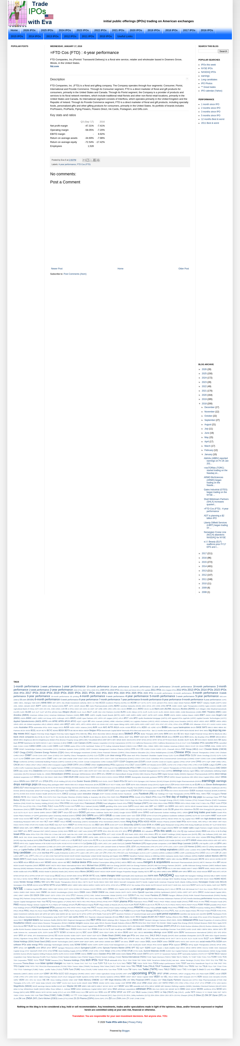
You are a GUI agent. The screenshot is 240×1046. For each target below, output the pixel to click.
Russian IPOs (47, 929)
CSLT (131, 765)
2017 (204, 553)
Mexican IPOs (210, 862)
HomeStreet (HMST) (112, 822)
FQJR (76, 803)
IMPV (31, 828)
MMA (179, 868)
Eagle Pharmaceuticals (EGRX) (189, 781)
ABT (54, 703)
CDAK (201, 746)
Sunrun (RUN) (26, 954)
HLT (46, 821)
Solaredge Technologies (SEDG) (56, 945)
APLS (121, 718)
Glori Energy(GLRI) (207, 809)
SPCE (219, 945)
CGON (152, 749)
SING (106, 938)
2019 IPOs (153, 30)
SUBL (140, 951)
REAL (186, 917)
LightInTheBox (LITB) (30, 849)
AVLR (100, 727)
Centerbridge (30, 749)
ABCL (21, 703)
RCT (157, 917)
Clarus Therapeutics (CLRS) (82, 755)
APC (95, 718)
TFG (212, 960)
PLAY (96, 905)
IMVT (64, 828)
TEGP (101, 960)
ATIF (191, 724)
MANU (126, 856)
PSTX (72, 911)
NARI (156, 876)
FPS (72, 803)
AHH (41, 709)
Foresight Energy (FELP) (169, 800)
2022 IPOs (100, 30)
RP (105, 926)
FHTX (49, 797)
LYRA (36, 856)
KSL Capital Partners (33, 843)
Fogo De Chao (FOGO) (140, 800)
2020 (204, 395)
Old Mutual (190, 889)
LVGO (202, 853)
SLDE (195, 938)
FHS (45, 797)
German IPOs (41, 809)
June (207, 433)
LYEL (26, 856)
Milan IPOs (57, 868)
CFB (133, 749)
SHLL (147, 936)
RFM (140, 923)
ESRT (106, 790)
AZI (148, 727)
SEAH (120, 932)
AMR (128, 715)
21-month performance (163, 693)
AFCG (148, 706)
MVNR (69, 876)
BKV (182, 734)
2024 (204, 377)
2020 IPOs (136, 30)
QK (66, 914)
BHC (202, 730)
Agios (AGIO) (210, 706)
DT (37, 781)
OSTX (53, 895)
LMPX (146, 849)
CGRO (158, 749)
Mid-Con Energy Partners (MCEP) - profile (171, 865)
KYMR (75, 843)
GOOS (128, 812)
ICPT (117, 825)
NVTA (198, 885)
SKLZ (143, 938)
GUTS (194, 816)
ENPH (185, 788)
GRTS (96, 816)
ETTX (145, 791)
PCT (116, 898)
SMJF (86, 942)
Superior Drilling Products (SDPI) (45, 954)
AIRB (100, 709)
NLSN (96, 882)
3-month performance (205, 692)
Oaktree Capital (32, 889)
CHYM (35, 755)
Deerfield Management (148, 771)
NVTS (203, 885)
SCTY (56, 932)
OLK (201, 889)
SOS (130, 945)
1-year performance (73, 686)
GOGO (82, 812)
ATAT (162, 724)
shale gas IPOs (128, 935)
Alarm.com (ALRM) (162, 709)
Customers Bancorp (32, 768)
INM (144, 828)
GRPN (90, 815)
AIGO (76, 709)
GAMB (102, 806)
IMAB (219, 825)
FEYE (23, 797)
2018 (204, 403)
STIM (50, 951)
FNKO (122, 800)
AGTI (37, 709)
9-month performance (192, 699)
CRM (50, 765)
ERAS (72, 790)
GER (32, 809)
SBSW (215, 929)
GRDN (185, 812)
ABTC (58, 703)
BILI (86, 734)
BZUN (43, 743)
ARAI (93, 721)
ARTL (78, 724)
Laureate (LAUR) (190, 843)
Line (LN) (49, 850)
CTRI (195, 765)
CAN (188, 743)
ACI (128, 703)
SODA (219, 941)
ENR (191, 788)
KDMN (203, 837)
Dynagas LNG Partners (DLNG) (150, 781)
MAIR (72, 856)
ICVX (121, 825)
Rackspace (217, 914)
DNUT (87, 777)
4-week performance (115, 696)
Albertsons (176, 709)
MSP (210, 871)
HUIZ (51, 825)
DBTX (81, 771)
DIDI (160, 774)
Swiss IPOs (131, 954)
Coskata (109, 762)
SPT (133, 948)
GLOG (196, 809)
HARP (16, 819)
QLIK (74, 914)
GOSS (134, 812)
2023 (204, 382)
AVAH (50, 727)
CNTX (102, 759)
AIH (80, 709)
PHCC (156, 902)
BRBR (212, 737)
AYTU (138, 727)
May (206, 437)
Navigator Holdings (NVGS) (199, 876)
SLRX (212, 938)
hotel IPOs (181, 821)
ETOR (134, 790)
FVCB (67, 806)
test (173, 960)
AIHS (85, 709)
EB (39, 784)
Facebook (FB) (146, 793)
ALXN (150, 712)
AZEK (144, 727)
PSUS (77, 911)
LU (122, 853)
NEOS (55, 879)
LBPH (218, 843)
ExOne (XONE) (111, 794)
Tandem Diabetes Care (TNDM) (75, 957)
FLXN (86, 800)
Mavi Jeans (146, 859)
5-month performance (162, 696)
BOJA (164, 737)
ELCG (203, 785)
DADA (189, 768)
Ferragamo (215, 794)
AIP (96, 709)
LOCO (181, 849)
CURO (16, 768)
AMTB (150, 715)
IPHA (105, 831)
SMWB (107, 942)
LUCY (148, 853)
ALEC (22, 712)
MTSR (37, 876)
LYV (41, 856)
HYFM (79, 825)
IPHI (109, 831)
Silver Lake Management (55, 938)
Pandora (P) (156, 895)
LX (220, 853)
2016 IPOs (207, 30)
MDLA (31, 862)
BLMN (61, 737)
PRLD (175, 908)
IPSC (175, 831)
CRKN (44, 765)
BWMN (210, 740)
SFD (219, 932)
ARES (224, 721)
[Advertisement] (34, 315)
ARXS (94, 724)
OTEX (58, 895)
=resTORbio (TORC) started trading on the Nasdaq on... (215, 470)
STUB (130, 951)
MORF (113, 872)
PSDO (45, 911)
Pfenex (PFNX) (96, 902)
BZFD (38, 743)
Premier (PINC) (103, 908)
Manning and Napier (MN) (112, 856)
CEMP (21, 749)
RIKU (215, 923)
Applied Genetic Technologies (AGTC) (211, 718)
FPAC (56, 803)
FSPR (218, 803)
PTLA (99, 911)
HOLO (62, 822)
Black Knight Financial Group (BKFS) (199, 734)
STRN (113, 951)
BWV (216, 740)
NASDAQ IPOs (208, 72)
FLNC (57, 800)
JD (123, 834)
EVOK (32, 794)
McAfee (179, 859)
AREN (218, 721)
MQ (155, 872)
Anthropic (60, 718)
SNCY (137, 942)
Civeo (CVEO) (53, 755)
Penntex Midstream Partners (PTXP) (172, 898)
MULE (58, 876)
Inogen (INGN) (167, 828)
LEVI (133, 846)
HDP (83, 819)
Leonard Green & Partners (115, 847)
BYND (21, 743)
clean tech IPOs (133, 755)
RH (158, 923)
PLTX (163, 905)
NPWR (58, 885)
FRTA (182, 803)
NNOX (116, 882)
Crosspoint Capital (59, 765)
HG (180, 819)
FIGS (118, 797)
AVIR (95, 727)
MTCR (223, 872)
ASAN (102, 724)
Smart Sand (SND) (42, 941)
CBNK (150, 746)
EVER (192, 790)
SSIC (216, 948)
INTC (30, 831)
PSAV (40, 911)
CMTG (43, 759)
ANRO (40, 718)
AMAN (172, 712)
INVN (71, 831)
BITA (171, 734)
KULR (53, 843)
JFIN (146, 834)
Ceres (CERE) (79, 749)
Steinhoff (33, 951)
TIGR (69, 963)
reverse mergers (75, 923)
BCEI (28, 730)
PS (36, 911)
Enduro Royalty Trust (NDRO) (132, 788)
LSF (100, 853)
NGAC (206, 879)
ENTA (195, 788)
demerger (75, 774)
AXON (121, 727)
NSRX (97, 885)
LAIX (109, 843)
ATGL (170, 724)
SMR (97, 942)
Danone (212, 768)
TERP (149, 960)
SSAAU (205, 948)
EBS (72, 785)
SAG (134, 929)
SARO (188, 929)
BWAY (204, 740)
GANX (125, 806)
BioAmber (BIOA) (104, 734)
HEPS (142, 819)
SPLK (43, 948)
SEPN (175, 932)
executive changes (91, 794)
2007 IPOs (86, 690)
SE (116, 932)
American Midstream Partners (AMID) (64, 715)
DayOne (75, 771)
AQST (79, 721)
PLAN (77, 905)
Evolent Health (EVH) (44, 794)
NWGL (209, 885)
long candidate (22, 852)
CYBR (138, 768)
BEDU (81, 730)
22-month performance (182, 693)
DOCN (98, 777)
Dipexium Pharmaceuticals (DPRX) (200, 774)
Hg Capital (186, 819)
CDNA (207, 746)
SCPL (40, 932)
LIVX (119, 850)
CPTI (204, 762)
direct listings (220, 774)
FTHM (39, 806)
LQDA (82, 853)
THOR (37, 963)
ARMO (56, 724)
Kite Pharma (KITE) (48, 840)
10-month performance (98, 686)
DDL (108, 771)
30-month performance (60, 696)
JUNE (73, 837)
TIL (72, 963)
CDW (16, 749)
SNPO (177, 942)
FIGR (113, 797)
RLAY (30, 926)
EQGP (61, 791)
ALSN (128, 712)
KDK (193, 837)
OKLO (172, 889)
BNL (132, 737)
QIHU (53, 914)
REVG (101, 923)
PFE (88, 902)
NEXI (171, 879)
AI (66, 709)
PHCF (162, 902)
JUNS (85, 837)
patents (44, 898)
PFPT (110, 902)
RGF (149, 923)
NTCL (108, 885)
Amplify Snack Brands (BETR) (108, 715)
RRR (143, 926)
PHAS (145, 902)
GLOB (171, 809)
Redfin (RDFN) (57, 920)
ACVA (154, 703)
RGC (144, 923)
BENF (119, 730)
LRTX (91, 853)
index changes (103, 828)
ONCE (53, 892)
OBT (55, 889)
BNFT (127, 737)
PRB (89, 908)
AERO (117, 706)
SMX (112, 942)
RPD (109, 926)
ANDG (178, 715)
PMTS (184, 905)
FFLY (29, 797)
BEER (86, 730)
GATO (131, 806)
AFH (153, 706)
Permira (216, 898)
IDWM (143, 825)
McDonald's (193, 859)
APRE (55, 721)
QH (49, 914)
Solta (72, 945)
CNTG (96, 759)
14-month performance (181, 686)
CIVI (61, 755)
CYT (160, 768)
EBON (67, 785)
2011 (204, 579)
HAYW (26, 819)
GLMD (165, 809)
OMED (22, 892)
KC (180, 837)
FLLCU (52, 800)
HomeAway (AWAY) (80, 822)
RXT (89, 929)
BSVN (129, 740)
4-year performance (67, 164)
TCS (225, 957)
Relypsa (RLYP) (126, 920)
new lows (117, 879)
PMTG (178, 905)
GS (113, 816)
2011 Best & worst (210, 123)
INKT (135, 828)
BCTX (44, 730)
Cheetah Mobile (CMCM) (215, 749)
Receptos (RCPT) (219, 917)
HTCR (32, 825)
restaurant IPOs (190, 920)
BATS (204, 727)
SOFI (224, 942)
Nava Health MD (181, 876)
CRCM (16, 765)
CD (197, 746)
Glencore (158, 809)
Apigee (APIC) (112, 718)
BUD (170, 740)
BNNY (137, 737)
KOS (183, 840)
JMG (224, 834)
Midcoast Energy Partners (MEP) (201, 865)
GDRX (171, 806)
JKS (220, 834)
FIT (220, 797)
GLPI (224, 809)
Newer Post (56, 268)
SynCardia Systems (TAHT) (193, 954)
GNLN (66, 812)
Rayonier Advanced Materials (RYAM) (104, 917)
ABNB (44, 703)
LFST (160, 847)
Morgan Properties (124, 872)
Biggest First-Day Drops (40, 734)
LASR (169, 843)
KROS (210, 840)
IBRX (102, 825)
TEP (139, 960)
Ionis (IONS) (88, 831)
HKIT (42, 822)
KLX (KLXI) (103, 840)
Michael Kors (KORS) (96, 865)
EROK (94, 791)
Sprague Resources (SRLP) (69, 948)
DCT (96, 771)
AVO (105, 727)
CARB (38, 746)
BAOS (193, 727)
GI (88, 809)
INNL (154, 828)
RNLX (79, 926)
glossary (218, 809)
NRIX (80, 885)
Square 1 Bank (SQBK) (166, 948)
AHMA (57, 709)
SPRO (99, 948)
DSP (33, 781)
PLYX (167, 905)
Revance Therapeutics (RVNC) (55, 923)
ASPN (136, 724)
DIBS (142, 774)
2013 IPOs (52, 36)
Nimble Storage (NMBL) (30, 882)
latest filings (177, 843)
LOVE (39, 853)
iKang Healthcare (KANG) (199, 825)
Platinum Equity (87, 905)
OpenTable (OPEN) (152, 892)
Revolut (108, 923)
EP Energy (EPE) (48, 791)
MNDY (195, 868)
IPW (179, 831)
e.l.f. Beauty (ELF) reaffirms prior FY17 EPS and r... (215, 544)
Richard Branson (200, 923)
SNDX (159, 941)
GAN (120, 806)
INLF (140, 828)
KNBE (120, 840)
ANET (202, 715)
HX (76, 825)
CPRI (193, 762)
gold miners (90, 812)
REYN (135, 923)
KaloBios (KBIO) (118, 837)
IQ (182, 831)
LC (25, 846)
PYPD (219, 911)
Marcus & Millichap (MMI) (155, 856)
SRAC (182, 948)
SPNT (49, 948)
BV (196, 740)
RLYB (40, 926)
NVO (184, 885)
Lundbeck (169, 853)
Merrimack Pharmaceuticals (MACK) (185, 862)
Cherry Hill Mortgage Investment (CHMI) (80, 752)
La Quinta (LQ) (90, 843)
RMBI (48, 926)
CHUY (21, 755)
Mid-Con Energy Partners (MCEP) (140, 865)
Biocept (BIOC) (118, 734)
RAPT (65, 917)
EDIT (123, 785)
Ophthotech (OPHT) (169, 892)
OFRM (111, 889)
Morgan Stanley (138, 872)
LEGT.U (97, 847)
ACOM (133, 703)
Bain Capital (173, 727)
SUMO (168, 951)
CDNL (213, 746)
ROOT (101, 926)
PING (207, 901)
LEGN (91, 847)
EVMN (22, 794)
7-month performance (109, 699)
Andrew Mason (187, 715)
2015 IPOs (17, 36)
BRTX (109, 740)
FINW (159, 797)
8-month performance (151, 699)
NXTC (223, 885)
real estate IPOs (195, 917)
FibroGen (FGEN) (75, 797)
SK (133, 938)
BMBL (115, 737)
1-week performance (50, 686)
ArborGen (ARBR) (122, 721)
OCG (71, 889)
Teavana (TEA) (57, 960)
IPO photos (134, 830)
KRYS (22, 843)
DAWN (68, 771)
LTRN (118, 853)
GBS (146, 806)
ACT (139, 703)
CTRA (190, 765)
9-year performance (212, 699)
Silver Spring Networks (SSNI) (77, 938)
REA (181, 917)
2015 (204, 562)
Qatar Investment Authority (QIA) (26, 914)
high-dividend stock (212, 819)
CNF (60, 759)
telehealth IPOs (116, 960)
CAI (133, 743)
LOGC (187, 850)
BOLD (170, 737)
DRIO (196, 777)
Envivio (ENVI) (19, 791)
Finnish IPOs (140, 797)
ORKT (21, 895)
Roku (95, 926)
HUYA (65, 825)
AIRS (114, 709)
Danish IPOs (203, 768)
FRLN (160, 803)
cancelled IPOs (211, 743)
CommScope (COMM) (185, 759)
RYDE (100, 929)
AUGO (212, 724)
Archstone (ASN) (167, 721)
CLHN (176, 755)
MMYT (189, 868)
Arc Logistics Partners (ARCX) (142, 721)
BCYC (49, 730)
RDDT (162, 917)
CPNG (182, 762)
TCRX (219, 957)
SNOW (171, 941)
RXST (84, 929)
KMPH (114, 840)
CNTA (86, 759)
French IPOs (122, 803)
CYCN (143, 768)
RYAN (94, 929)
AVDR (66, 727)
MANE (99, 856)
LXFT (21, 856)
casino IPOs (75, 746)
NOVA (29, 885)
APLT (126, 718)
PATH (50, 898)
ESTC (112, 790)
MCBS (186, 859)
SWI (113, 954)
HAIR (219, 816)
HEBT (123, 819)
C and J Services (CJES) (56, 743)
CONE (213, 759)
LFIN (152, 847)
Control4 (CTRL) (71, 762)
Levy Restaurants (143, 847)
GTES (143, 815)
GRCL (179, 812)
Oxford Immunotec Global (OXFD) (108, 895)
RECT (21, 920)
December (209, 407)
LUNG (176, 853)
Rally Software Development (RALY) (28, 917)
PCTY (121, 898)
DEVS (93, 774)
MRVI (185, 872)
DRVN (22, 781)
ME (65, 862)
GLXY (25, 812)
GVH (203, 816)
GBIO (142, 806)
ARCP (196, 721)
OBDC (45, 889)
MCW (16, 862)
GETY (50, 809)
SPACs (184, 944)
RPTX (130, 926)
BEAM (75, 730)
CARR (49, 746)
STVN (135, 951)
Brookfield (93, 740)
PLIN (126, 905)
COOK (80, 762)
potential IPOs (60, 908)
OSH (42, 895)
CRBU (218, 762)
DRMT (217, 777)
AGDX (179, 706)
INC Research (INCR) (88, 828)
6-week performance (70, 699)
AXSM (127, 727)
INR (180, 828)
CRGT (33, 765)
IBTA (107, 825)
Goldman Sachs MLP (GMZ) (107, 812)
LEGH (85, 847)
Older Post (183, 268)
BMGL (121, 737)
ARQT (67, 724)
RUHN (21, 929)
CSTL (164, 765)
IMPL (27, 828)
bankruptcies (184, 727)
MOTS (146, 872)
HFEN (175, 819)
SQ (137, 948)
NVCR (165, 885)
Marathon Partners (137, 856)
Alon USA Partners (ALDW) (109, 712)
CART (61, 746)
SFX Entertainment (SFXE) (43, 936)
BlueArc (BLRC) (101, 737)
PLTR (157, 905)
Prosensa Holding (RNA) (205, 908)
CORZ (103, 762)
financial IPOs (127, 797)
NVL (180, 885)
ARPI (62, 724)
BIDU (206, 730)
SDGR (90, 932)
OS (31, 895)
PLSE (147, 905)
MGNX (42, 865)
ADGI (224, 703)
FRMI (165, 803)
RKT (26, 926)
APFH (100, 718)
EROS (100, 790)
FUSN (56, 806)
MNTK (218, 868)
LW (216, 853)
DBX (86, 771)
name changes (107, 875)
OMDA (16, 892)
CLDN (101, 755)
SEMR (164, 932)
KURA (58, 843)
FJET (33, 800)
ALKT (42, 712)
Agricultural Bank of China (24, 709)
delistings (177, 770)
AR (89, 721)
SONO (84, 944)
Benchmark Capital (108, 730)
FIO (164, 797)
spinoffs (31, 947)
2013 (204, 570)
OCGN (76, 889)
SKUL (148, 938)
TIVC (82, 963)
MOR (108, 872)
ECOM (102, 784)
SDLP (106, 932)
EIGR (182, 785)
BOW (182, 737)
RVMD (62, 929)
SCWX (63, 932)
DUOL (105, 781)
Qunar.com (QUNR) (198, 914)
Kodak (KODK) (175, 840)
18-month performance (204, 686)
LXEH (224, 853)
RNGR (73, 926)
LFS (156, 847)
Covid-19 (162, 762)
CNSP (75, 759)
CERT (88, 749)
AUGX (218, 724)
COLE (147, 759)
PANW (165, 895)
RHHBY (163, 923)
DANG (194, 768)
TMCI (123, 963)
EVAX (175, 791)
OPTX (195, 892)
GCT (156, 806)
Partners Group (30, 898)
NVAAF (159, 885)
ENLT (180, 788)
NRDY (70, 885)
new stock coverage (161, 879)
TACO (217, 954)
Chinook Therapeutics (200, 752)
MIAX (79, 865)
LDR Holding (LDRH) (69, 847)
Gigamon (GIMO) (112, 809)
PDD (135, 898)
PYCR (213, 911)
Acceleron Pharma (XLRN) (116, 703)
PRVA (16, 911)
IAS (93, 825)
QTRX (89, 914)
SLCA (190, 938)
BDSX (61, 730)
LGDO (181, 847)
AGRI (224, 706)
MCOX (212, 859)
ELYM (53, 788)
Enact (88, 788)
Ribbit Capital (172, 923)
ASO (111, 724)
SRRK (199, 948)
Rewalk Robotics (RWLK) (122, 923)
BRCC (223, 737)
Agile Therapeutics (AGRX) (193, 706)
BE (71, 730)
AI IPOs (71, 709)
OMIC (38, 892)
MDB (21, 862)
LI (207, 846)
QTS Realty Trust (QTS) (102, 914)
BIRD (161, 734)
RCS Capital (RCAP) (145, 917)
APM (131, 718)
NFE (201, 879)
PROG (186, 908)
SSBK (211, 948)
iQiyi (185, 831)
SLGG (200, 938)
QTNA (84, 914)
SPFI (16, 948)
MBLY (163, 859)
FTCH (223, 803)
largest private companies (156, 843)
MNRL (207, 868)
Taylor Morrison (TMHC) (161, 957)
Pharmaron (138, 902)
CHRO (16, 755)
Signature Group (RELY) (29, 938)
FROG (171, 803)
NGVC (223, 879)
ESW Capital (120, 791)
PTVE (121, 911)
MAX (154, 859)
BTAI (134, 740)
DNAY (60, 777)
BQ (196, 737)
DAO (218, 768)
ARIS (21, 724)
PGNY (116, 901)
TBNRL (185, 957)
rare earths (73, 917)
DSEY (27, 781)
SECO (140, 932)
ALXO (155, 712)
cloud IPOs (184, 755)
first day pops (195, 797)
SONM (77, 944)
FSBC (193, 803)
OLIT (197, 889)
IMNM (21, 828)
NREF (75, 885)
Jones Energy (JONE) (41, 837)
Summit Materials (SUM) (154, 951)
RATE (81, 917)
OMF (27, 892)
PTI (95, 911)
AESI (144, 706)
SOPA (95, 945)
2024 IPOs (65, 30)
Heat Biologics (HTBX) (111, 819)
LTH (104, 853)
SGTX (99, 936)
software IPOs (20, 944)
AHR (63, 709)
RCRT (132, 917)
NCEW (223, 876)
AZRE (153, 727)
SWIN (123, 954)
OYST (125, 895)
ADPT (38, 706)
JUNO (79, 837)
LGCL (170, 847)
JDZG (136, 834)
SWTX (146, 954)
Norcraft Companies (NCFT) (131, 882)
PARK (191, 895)
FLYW (99, 800)
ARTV (83, 724)
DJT (32, 777)
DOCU (109, 777)
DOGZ (115, 777)
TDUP (41, 960)
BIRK (166, 734)
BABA (165, 727)
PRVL (26, 911)
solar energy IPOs (35, 944)
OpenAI (141, 892)
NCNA (25, 879)
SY (161, 954)
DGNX (109, 774)
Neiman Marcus (46, 879)
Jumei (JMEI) (64, 837)
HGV (193, 819)
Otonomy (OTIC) (83, 895)
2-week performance (39, 690)
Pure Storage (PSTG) (150, 911)
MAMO (78, 856)
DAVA (50, 771)
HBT (31, 819)
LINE (43, 849)
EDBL (118, 785)
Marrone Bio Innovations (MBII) (57, 859)
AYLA (133, 727)
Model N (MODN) (51, 872)
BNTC (147, 737)
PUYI (163, 911)
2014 (204, 566)
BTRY (155, 740)
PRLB (170, 908)
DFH (99, 774)
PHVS (196, 902)
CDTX (224, 746)
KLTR (95, 840)
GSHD (123, 816)
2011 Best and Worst (128, 690)
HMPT (51, 822)
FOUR (28, 803)
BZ (34, 743)
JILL (200, 834)
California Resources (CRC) (147, 743)
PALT (142, 895)
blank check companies (24, 737)
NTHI (113, 885)
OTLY (73, 895)
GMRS (42, 812)
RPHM (114, 926)
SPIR (38, 948)
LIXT (123, 850)
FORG (182, 800)
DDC (100, 771)
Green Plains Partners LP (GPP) (26, 816)
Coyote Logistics (172, 762)
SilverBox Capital (96, 938)
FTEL (34, 806)
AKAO (123, 709)
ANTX (67, 718)
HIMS (224, 819)
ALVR (145, 712)
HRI (210, 822)
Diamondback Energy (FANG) (127, 774)
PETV (74, 902)
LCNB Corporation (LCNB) (42, 847)
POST (224, 905)
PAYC (87, 898)
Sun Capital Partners (180, 951)
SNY (188, 942)
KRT (219, 840)
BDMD (55, 730)
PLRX (142, 905)
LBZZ (21, 847)
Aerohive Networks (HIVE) (130, 706)
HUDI (47, 825)
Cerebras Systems (66, 749)
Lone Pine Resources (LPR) (213, 849)
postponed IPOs (47, 907)
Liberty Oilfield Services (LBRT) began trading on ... (216, 525)
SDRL (111, 932)
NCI (15, 879)
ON (48, 892)
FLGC (38, 800)
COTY (116, 761)
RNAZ (63, 926)
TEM (129, 960)
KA (105, 837)
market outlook (204, 856)
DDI (104, 771)
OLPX (220, 889)
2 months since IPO (210, 108)
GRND (78, 815)
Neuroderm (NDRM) (88, 879)
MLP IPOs (162, 868)
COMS (203, 759)
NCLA (19, 879)
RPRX (124, 926)
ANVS (72, 718)
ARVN (88, 724)
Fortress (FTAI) (191, 800)
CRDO (28, 765)
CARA (32, 746)
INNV (159, 828)
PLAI (51, 905)
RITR (224, 923)
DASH (223, 768)
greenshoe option (46, 816)
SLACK (184, 938)
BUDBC (181, 740)
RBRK (127, 917)
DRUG (16, 781)
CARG (44, 746)
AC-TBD (95, 703)
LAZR (211, 843)
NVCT (170, 885)
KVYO (69, 843)
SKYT (173, 938)
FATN (192, 794)
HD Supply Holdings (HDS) (65, 819)
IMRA (36, 828)
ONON (118, 892)
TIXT (86, 963)
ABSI (49, 703)
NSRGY (91, 885)
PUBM (127, 911)
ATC (166, 724)
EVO (27, 794)
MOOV (103, 872)
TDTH (36, 960)
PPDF (73, 908)
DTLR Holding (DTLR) (62, 781)
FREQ (130, 803)
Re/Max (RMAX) (172, 917)
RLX (36, 926)
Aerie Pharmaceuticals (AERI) (101, 706)
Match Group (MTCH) (107, 859)
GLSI (16, 812)
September (210, 420)
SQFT (142, 948)
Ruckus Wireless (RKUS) (195, 926)
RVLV (55, 929)
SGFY (78, 936)
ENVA (201, 788)
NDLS (36, 879)
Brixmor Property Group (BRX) (72, 740)
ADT (66, 706)
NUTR (153, 885)
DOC (93, 777)
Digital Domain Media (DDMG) (174, 774)
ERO (89, 791)
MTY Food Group (47, 876)
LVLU (208, 853)
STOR (90, 951)
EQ (57, 790)
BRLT (86, 740)
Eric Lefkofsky (80, 791)
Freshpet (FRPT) (141, 803)
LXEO (16, 856)
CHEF (16, 752)
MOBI (16, 872)
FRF (151, 803)
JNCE (21, 837)
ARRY (73, 724)
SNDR (153, 942)
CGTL (164, 749)
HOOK (153, 821)
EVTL (59, 794)
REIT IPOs (96, 920)
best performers (170, 730)
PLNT (136, 905)
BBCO (210, 727)
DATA (16, 771)
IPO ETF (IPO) (121, 831)
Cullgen (212, 765)
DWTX (130, 781)
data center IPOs (26, 771)
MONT (97, 872)
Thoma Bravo (28, 963)
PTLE (104, 911)
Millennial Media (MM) (85, 868)
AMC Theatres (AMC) (211, 712)
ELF (22, 788)
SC (225, 929)
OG (131, 889)
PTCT (90, 911)
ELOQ (42, 788)
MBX (174, 859)
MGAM (223, 862)
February (209, 450)
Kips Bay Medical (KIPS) (29, 840)
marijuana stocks (172, 856)
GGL (75, 809)
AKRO (140, 709)
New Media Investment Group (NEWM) (136, 879)
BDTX (67, 730)
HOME (69, 821)
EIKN (187, 785)
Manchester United (88, 856)
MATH (118, 859)
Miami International (69, 865)
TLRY (100, 963)
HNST (57, 821)
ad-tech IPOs (162, 703)
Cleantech (144, 755)
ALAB (151, 709)
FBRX (203, 794)
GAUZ (136, 806)
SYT (206, 954)
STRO (118, 951)
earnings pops (29, 784)
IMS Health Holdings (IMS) (50, 828)
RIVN (16, 926)
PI (200, 902)
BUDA (175, 740)
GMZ (54, 812)
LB (215, 843)
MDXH (60, 862)
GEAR (193, 806)
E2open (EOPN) (169, 781)
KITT (59, 840)
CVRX (90, 768)
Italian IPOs (30, 834)
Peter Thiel (41, 902)
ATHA (175, 724)
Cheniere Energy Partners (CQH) (49, 752)
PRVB (21, 911)
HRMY (214, 822)
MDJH (25, 862)
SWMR (139, 954)
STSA (124, 951)
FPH (62, 803)
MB (158, 859)
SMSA (101, 942)
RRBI (138, 926)
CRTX (75, 765)
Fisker (216, 797)
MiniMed (99, 868)
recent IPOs (207, 917)
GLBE (145, 809)
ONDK (82, 892)
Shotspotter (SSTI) (194, 936)
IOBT (80, 831)
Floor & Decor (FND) (74, 800)
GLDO (150, 809)
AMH (82, 715)
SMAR (217, 938)
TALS (48, 957)
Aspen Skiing (119, 724)
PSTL (66, 911)
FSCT (198, 803)
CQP (208, 762)
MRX (190, 871)
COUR (148, 762)
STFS (45, 951)
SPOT (54, 948)
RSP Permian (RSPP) (160, 926)
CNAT (49, 758)
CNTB (91, 759)
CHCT (201, 749)
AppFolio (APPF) (189, 718)
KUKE (48, 843)
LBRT (16, 846)
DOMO (128, 777)
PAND (147, 895)
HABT (213, 815)
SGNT (89, 936)
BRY (114, 740)
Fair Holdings (159, 794)
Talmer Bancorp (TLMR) (36, 957)
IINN (186, 825)
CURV (21, 768)
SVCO (66, 954)
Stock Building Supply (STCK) (70, 951)
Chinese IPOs (182, 752)
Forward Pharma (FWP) (207, 800)
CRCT (22, 765)
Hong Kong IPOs (134, 821)
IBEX (97, 825)
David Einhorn (59, 771)
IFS (153, 825)
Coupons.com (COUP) (135, 761)
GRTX (102, 815)
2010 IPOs (106, 36)
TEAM (47, 960)
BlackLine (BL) (220, 734)
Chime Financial (103, 752)
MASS (72, 859)
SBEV (199, 929)
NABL (97, 876)
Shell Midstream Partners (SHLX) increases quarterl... (216, 502)
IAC (89, 825)
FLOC (63, 800)
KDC (189, 837)
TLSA (110, 963)
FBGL (198, 794)
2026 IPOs (29, 30)
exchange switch (75, 794)
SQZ (178, 948)
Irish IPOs (211, 831)
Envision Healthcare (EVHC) (215, 788)
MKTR (149, 868)
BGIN (186, 730)
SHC (137, 936)
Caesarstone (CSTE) (123, 743)
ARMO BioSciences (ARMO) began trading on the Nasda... (213, 481)
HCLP (42, 819)
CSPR (143, 765)
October (208, 416)
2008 (204, 592)
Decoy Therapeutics (131, 771)
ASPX (142, 724)
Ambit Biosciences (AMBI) (191, 712)
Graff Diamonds (156, 812)
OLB (183, 889)
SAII (149, 929)
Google (122, 812)
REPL (174, 920)
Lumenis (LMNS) (158, 853)
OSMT (47, 895)
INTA (25, 831)
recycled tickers (31, 920)
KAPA (142, 837)
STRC (96, 951)
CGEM (146, 749)
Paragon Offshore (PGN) (178, 895)
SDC (84, 932)
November (209, 411)
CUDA (205, 765)
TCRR (214, 957)
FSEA (204, 803)
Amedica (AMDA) (21, 715)
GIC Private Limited (97, 809)
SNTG (182, 942)
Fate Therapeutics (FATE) (179, 794)
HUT (60, 825)
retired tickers (37, 923)
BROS (100, 740)
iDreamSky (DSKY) (132, 825)
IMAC (224, 825)
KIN (208, 837)
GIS (127, 809)
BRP (105, 740)
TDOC (30, 960)
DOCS (104, 777)
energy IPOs (166, 787)
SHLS (152, 935)
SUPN (61, 954)
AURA (16, 727)
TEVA (202, 960)
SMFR (76, 942)
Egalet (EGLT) (165, 785)
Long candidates (209, 79)
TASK (149, 957)
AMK (87, 715)
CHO (217, 752)
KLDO (85, 840)
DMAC (50, 777)
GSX (138, 815)
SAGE (139, 929)
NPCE (46, 885)
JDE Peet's (129, 834)
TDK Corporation (20, 960)
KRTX (224, 840)
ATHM (186, 724)
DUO (100, 781)
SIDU (211, 936)
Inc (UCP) (76, 828)
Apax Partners (87, 718)
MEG (129, 862)
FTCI (16, 806)
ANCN (172, 715)
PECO (151, 898)
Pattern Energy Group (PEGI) (64, 898)
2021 (204, 390)
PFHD (105, 902)
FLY (90, 800)
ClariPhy (67, 755)
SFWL (29, 936)
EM (57, 788)
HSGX (16, 825)
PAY (82, 898)
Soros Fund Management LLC (116, 945)
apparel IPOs (177, 718)
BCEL (33, 730)
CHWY (28, 755)
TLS (105, 963)
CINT (45, 755)
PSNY (61, 911)
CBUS (187, 746)
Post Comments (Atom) (75, 274)
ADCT (199, 703)
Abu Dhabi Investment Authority (74, 703)
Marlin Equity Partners (36, 859)
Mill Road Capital (68, 868)
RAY (86, 917)
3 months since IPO (210, 111)
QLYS (79, 914)
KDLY (198, 837)
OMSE (44, 892)
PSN (51, 911)
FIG (108, 797)
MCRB (218, 859)
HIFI (202, 819)
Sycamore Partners (169, 954)
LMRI (151, 850)
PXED (207, 911)
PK (47, 905)
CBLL (145, 746)
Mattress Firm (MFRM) (132, 859)
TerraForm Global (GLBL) (162, 960)
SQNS (148, 948)
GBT (151, 806)
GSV (134, 816)
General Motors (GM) (204, 806)
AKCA (134, 709)
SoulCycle (137, 945)
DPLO (166, 777)
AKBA (129, 709)
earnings (205, 76)
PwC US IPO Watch (183, 911)
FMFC (105, 800)
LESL (128, 846)
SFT (25, 936)
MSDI (199, 872)
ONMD (112, 892)
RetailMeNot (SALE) (23, 923)
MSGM (204, 872)
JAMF (80, 834)
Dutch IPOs (119, 781)
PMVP (189, 905)
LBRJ (224, 843)
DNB (66, 777)
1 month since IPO (210, 104)
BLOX (86, 737)
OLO (215, 889)
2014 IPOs (35, 36)
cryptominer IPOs (122, 765)
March (207, 446)
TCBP (193, 957)
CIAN (40, 755)
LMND (140, 849)
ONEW (101, 892)
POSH (207, 905)
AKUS (146, 709)
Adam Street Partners (182, 703)
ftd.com (54, 66)
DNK (76, 777)
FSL (208, 803)
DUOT (110, 781)
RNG (68, 926)
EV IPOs (165, 790)
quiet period (151, 914)
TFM (216, 960)
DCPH (90, 771)
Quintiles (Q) (185, 914)
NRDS (64, 885)
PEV (84, 902)
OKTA (178, 889)
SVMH (72, 954)
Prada (84, 908)
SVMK (78, 954)
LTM (114, 853)
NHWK (16, 882)
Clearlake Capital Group (158, 755)
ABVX (89, 703)
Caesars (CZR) (85, 743)
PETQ (48, 901)
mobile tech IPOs (25, 872)
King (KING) (216, 837)
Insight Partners (200, 828)
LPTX (77, 853)
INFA (131, 828)
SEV (215, 932)
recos (16, 920)
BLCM (37, 737)
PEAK (145, 898)
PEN (156, 898)
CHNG (212, 752)
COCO (137, 759)
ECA (76, 785)
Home (14, 30)
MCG (207, 859)
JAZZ (113, 834)
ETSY (140, 790)
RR (134, 926)
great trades (211, 812)
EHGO (177, 785)
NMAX (101, 882)
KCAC (184, 837)
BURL (192, 740)
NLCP (90, 882)
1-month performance (26, 686)
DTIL (51, 781)
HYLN (85, 825)
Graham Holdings (169, 812)
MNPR (201, 868)
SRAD (188, 948)
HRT (220, 822)
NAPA (150, 876)
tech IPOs (91, 960)
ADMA (20, 706)
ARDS (201, 721)
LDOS (58, 847)
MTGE (21, 876)
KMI (109, 840)
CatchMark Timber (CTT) (95, 746)
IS (216, 831)
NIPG (48, 882)
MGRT (48, 865)
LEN (102, 847)
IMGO (16, 828)
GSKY (128, 816)
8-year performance (171, 699)
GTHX (149, 816)
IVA (50, 834)
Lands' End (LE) (118, 843)
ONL (107, 892)
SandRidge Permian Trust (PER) (173, 929)
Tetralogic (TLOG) (193, 960)
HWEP (71, 825)
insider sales (188, 828)
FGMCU (35, 797)
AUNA (224, 724)
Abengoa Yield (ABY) (32, 703)
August (208, 424)
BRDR (16, 740)
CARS (55, 746)
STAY (27, 951)
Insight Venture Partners (216, 828)
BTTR (165, 740)
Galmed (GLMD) (92, 806)
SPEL (224, 945)
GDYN (187, 806)
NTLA (118, 885)
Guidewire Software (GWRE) (180, 816)
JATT (109, 834)
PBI (96, 898)
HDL (79, 819)
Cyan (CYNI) (113, 768)
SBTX (221, 929)
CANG (20, 746)
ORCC (201, 892)
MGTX (53, 865)
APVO (73, 721)
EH (172, 784)
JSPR (53, 837)
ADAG (170, 703)
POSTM (34, 907)
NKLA (80, 882)
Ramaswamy (48, 917)
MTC (219, 872)
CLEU (171, 755)
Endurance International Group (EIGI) (105, 788)
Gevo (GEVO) (58, 809)
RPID (120, 926)
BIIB (82, 734)
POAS (194, 905)
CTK (174, 765)
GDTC (181, 806)
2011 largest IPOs (169, 690)
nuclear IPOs (140, 885)
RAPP (60, 917)
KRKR (193, 840)
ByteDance (28, 743)
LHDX (203, 847)
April (206, 441)
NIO (43, 882)
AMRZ (138, 715)
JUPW (90, 837)
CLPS (219, 755)
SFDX (224, 932)
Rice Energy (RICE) (185, 923)
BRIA (21, 740)
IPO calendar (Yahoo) (211, 90)
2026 (204, 369)
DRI (191, 777)
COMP (197, 759)
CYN (148, 768)
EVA (171, 791)
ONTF (123, 892)
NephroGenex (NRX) (66, 879)
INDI (111, 828)
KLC (80, 840)
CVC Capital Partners (55, 768)
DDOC (113, 771)
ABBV (16, 703)
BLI (57, 737)
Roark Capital (87, 926)
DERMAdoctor (85, 774)
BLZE (110, 737)
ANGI (213, 715)
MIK (50, 868)
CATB (82, 746)
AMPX (122, 715)
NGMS (217, 879)
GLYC (31, 812)
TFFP (208, 960)
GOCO (75, 812)
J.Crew (55, 834)
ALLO (84, 712)
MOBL (35, 871)
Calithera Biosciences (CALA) (169, 743)
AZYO (158, 727)
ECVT (108, 785)
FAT (167, 794)
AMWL (160, 715)
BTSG (160, 740)
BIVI (175, 734)
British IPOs (54, 740)
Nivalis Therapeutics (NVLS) (66, 882)
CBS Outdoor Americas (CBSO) (171, 746)
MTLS (27, 876)
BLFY (53, 737)
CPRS (198, 761)
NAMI (118, 876)
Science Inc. (23, 932)
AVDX (72, 727)
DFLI (104, 774)
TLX (114, 963)
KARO (148, 837)
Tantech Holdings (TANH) (111, 957)
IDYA (149, 825)
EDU (138, 785)
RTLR (173, 926)
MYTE (92, 876)
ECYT (113, 785)
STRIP (101, 951)
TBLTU (179, 957)
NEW (111, 879)
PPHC (78, 908)
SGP (94, 936)
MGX (59, 865)
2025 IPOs (47, 30)
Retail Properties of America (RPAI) (212, 920)
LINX (73, 850)
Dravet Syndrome (182, 777)
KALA (109, 837)
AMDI (224, 712)
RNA (58, 926)
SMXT (117, 941)
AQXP (84, 721)
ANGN (22, 718)
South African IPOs (148, 945)
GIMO (122, 809)
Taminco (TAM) (57, 957)
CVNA (67, 768)
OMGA (32, 892)
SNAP (131, 941)
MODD (41, 872)
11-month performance (140, 686)
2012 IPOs (70, 36)
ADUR (76, 706)
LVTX (213, 853)
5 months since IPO (210, 115)
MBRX (168, 859)
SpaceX (177, 945)
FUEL (44, 806)
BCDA (23, 730)
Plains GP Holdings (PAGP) (64, 905)
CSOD (137, 765)
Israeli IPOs (19, 834)
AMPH (92, 715)
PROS (193, 907)
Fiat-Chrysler (62, 797)
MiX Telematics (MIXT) (137, 868)
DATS (45, 771)
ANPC (34, 718)
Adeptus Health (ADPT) (212, 703)
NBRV (218, 876)
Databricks (38, 771)
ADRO (44, 706)
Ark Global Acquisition (32, 724)
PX (198, 911)
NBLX (213, 876)
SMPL (91, 942)
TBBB (173, 957)
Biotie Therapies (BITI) (149, 734)
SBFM (204, 929)
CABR (75, 743)
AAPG (223, 700)
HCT (52, 819)
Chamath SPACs (174, 749)
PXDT (202, 911)
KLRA (90, 840)
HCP (47, 819)
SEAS (125, 932)
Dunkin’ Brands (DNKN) (87, 781)
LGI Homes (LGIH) (192, 846)
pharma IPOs (126, 901)
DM (46, 777)
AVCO (60, 727)
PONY (201, 905)
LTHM (109, 853)
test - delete (180, 960)
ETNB (128, 791)
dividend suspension (22, 777)
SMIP (82, 942)
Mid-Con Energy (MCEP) (116, 865)
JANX (89, 834)
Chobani (223, 752)
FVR (72, 806)
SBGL (210, 929)
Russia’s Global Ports (33, 929)
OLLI (205, 889)
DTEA (45, 781)
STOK (85, 951)
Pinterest (22, 905)
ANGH (208, 715)
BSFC (124, 740)
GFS (71, 809)
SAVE (194, 929)
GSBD (117, 816)
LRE (87, 853)
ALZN (160, 712)
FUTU (61, 806)
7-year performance (130, 699)
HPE (200, 822)
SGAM (60, 936)
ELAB (192, 785)
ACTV (149, 703)
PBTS (112, 898)
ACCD (102, 703)
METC (202, 862)
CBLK (140, 746)
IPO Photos (206, 83)
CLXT (16, 759)
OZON (131, 895)
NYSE (18, 888)
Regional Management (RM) (79, 920)
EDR (128, 784)
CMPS (38, 759)
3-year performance (38, 696)
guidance (165, 816)
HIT (37, 822)
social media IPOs (208, 941)
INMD (148, 828)
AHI (44, 709)
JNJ (25, 837)
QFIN (45, 914)
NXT (219, 885)
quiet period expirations (168, 913)
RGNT (153, 923)
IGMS (157, 825)
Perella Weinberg (194, 898)
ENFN (175, 788)
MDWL (54, 862)
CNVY (107, 759)
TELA (106, 960)
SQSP (153, 948)
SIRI (125, 938)
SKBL (137, 938)
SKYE (168, 938)
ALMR (95, 712)
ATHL (180, 724)
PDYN (140, 898)
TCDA (204, 957)
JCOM (118, 834)
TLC (90, 963)
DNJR (71, 777)
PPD (69, 908)
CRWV (93, 765)
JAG (76, 834)
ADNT (32, 706)
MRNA (175, 871)
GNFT (60, 812)
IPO (113, 831)
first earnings (208, 797)
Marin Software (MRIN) (188, 856)
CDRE (218, 746)
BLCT (48, 737)
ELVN (48, 788)
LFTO (165, 847)
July (206, 428)
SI (203, 935)
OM (225, 889)
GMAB (36, 812)
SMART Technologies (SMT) (62, 942)
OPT (190, 892)
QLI (70, 914)
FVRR (77, 806)
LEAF (80, 847)
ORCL (224, 892)
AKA (119, 709)
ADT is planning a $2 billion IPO (214, 517)
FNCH (116, 800)
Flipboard (44, 800)
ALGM (28, 712)
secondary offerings (152, 932)
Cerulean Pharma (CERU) (120, 749)
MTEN (16, 876)
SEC (136, 932)
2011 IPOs (88, 36)
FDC (209, 794)
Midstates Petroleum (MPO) (37, 868)
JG (160, 834)
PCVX (127, 898)
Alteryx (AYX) (137, 712)
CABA (69, 743)
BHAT (197, 730)
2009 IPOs (104, 690)
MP (151, 871)
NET (77, 879)
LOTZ (34, 853)
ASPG (127, 724)
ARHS (16, 724)
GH (79, 809)
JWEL (96, 837)
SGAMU (67, 936)
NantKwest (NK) (141, 876)
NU (133, 885)
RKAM (20, 926)
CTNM (184, 765)
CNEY (55, 759)
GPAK (140, 812)
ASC (107, 724)
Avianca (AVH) (86, 727)
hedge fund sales (132, 819)
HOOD (146, 821)
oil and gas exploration (144, 889)
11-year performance (161, 686)
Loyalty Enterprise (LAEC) (64, 853)
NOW (40, 885)
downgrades (136, 777)
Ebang (44, 785)
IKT (211, 825)
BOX (186, 737)
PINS (16, 904)
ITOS (37, 834)
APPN (44, 721)
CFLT (138, 749)
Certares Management (100, 749)
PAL (138, 895)
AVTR (110, 727)
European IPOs (154, 791)
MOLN (77, 872)
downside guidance (149, 777)
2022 (204, 386)
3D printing (74, 696)
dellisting (217, 771)
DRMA (212, 777)
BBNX (221, 727)
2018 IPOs (171, 30)
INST (20, 831)
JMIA (16, 837)
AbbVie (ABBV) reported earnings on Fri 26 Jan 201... (216, 461)
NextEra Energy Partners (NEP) (186, 879)
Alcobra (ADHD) (188, 709)
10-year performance (119, 686)
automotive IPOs (40, 727)
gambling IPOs (111, 806)
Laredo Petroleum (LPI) (135, 843)
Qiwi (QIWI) (60, 914)
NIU (52, 882)
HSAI (224, 822)
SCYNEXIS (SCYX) (74, 932)
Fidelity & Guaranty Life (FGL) (95, 797)
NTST (129, 885)
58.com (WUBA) (27, 699)
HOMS (122, 822)
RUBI (183, 926)
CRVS (81, 765)
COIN (143, 759)
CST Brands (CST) (154, 765)
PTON (115, 911)
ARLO (43, 724)
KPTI (188, 840)
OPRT (185, 892)
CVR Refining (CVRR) (79, 768)
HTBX (26, 825)
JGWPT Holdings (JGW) (171, 834)
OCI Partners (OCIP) (87, 889)
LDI (54, 847)
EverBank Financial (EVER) (206, 791)
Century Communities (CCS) (47, 749)
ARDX (212, 721)
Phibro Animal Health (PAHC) (176, 902)
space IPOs (168, 944)
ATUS (203, 724)
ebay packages (53, 785)
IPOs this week (208, 64)
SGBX (73, 936)
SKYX (178, 938)
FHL (41, 797)
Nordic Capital (148, 882)
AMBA (177, 712)
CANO (26, 746)
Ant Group (47, 718)
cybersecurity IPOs (126, 768)
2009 (204, 587)
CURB (223, 765)
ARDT (207, 721)
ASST (152, 724)
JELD (141, 834)
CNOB (69, 759)
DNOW (82, 777)
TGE (221, 960)
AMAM (166, 712)
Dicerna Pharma (150, 774)
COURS (155, 762)
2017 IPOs (189, 30)
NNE (111, 882)
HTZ (37, 825)
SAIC (145, 929)
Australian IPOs (26, 727)
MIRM (105, 868)
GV (199, 816)
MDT (42, 862)
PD (131, 898)
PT (86, 911)
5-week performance (185, 696)
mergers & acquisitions (156, 862)
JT (57, 837)
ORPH (26, 895)
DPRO (172, 777)
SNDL (148, 941)
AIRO (110, 709)
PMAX (172, 905)
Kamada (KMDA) (132, 837)
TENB (134, 960)
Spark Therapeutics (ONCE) (205, 945)
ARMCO (50, 724)
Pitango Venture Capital (36, 905)
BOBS (158, 737)
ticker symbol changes (51, 963)
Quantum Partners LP (125, 914)
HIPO (33, 822)
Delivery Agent (188, 771)
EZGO (120, 794)
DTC (40, 781)
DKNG (37, 777)
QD (41, 914)
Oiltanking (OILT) (163, 889)
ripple (219, 923)
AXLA (116, 727)
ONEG (88, 892)
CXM (105, 768)
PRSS (218, 907)
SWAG (83, 954)
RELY (117, 920)
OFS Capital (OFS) (122, 889)
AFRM (162, 706)
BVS (200, 740)
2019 (204, 399)
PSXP (82, 911)
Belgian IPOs (95, 730)
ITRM (46, 834)
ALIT (37, 712)
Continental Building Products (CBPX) (49, 762)
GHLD (84, 809)
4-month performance (92, 696)
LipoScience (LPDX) (94, 850)
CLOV (193, 755)
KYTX (80, 843)
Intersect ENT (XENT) (41, 831)
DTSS (74, 781)
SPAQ (190, 945)
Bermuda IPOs (128, 730)
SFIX (21, 935)
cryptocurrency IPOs (106, 765)
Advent (82, 706)
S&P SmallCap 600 (118, 929)
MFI (218, 862)
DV (126, 781)
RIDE (210, 923)
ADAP (193, 703)
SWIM (118, 954)
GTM (159, 816)
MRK (169, 872)
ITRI (41, 834)
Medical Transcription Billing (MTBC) (107, 862)
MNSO (213, 868)
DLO (42, 777)
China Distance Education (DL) (137, 752)
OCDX (60, 889)
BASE (199, 727)
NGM (211, 879)
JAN (85, 834)
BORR (176, 737)
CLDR (106, 755)
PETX (79, 902)
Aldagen (203, 709)
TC (190, 957)
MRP (180, 872)
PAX (78, 898)
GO (70, 812)
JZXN (101, 837)
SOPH (101, 945)
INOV (175, 828)
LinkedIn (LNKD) (62, 849)
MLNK (154, 868)
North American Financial (164, 882)
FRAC (81, 803)
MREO (164, 872)
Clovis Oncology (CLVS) (206, 755)
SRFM (193, 948)
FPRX (67, 803)
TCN (209, 957)
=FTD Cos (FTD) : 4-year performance (216, 510)
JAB (59, 834)
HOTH (189, 822)
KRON (205, 840)
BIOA (95, 734)
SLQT (206, 938)
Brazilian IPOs (203, 737)
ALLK (79, 712)
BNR (142, 737)
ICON (112, 825)
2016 (204, 558)
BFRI (182, 730)
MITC (116, 868)
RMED (53, 926)
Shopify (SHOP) (167, 936)
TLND (95, 963)
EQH (67, 791)
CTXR (199, 765)
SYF (180, 954)
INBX (69, 828)
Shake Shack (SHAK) (111, 935)
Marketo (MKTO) (219, 856)
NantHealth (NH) (127, 876)
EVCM (181, 791)
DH (113, 774)
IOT (95, 831)
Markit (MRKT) (20, 859)
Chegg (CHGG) (26, 752)
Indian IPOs (118, 828)
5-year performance (207, 696)
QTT (114, 914)
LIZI (128, 849)
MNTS (223, 868)
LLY (134, 850)
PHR (191, 901)
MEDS (124, 862)
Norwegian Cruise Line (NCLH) (212, 882)
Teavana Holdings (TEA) (74, 960)
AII (88, 709)
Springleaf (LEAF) (89, 948)
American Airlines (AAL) (39, 715)
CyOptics (154, 768)
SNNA (165, 942)
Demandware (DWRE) (61, 774)
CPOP (187, 762)
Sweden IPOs (105, 954)
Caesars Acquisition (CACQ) (103, 743)
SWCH (95, 954)
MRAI (159, 872)
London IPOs (195, 850)
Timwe (77, 963)
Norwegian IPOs (20, 885)
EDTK (133, 785)
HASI (21, 819)
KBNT (175, 837)
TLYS (119, 963)
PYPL (224, 911)
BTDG (144, 740)
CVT (95, 768)
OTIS (68, 895)
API (104, 718)
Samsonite (155, 929)
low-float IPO (47, 853)
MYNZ (79, 876)
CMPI (33, 759)
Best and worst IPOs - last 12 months (148, 730)
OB (40, 889)
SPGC (21, 948)
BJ (179, 734)
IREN (204, 831)
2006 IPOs (78, 690)
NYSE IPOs (207, 68)
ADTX (71, 706)
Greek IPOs (221, 812)
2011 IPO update (143, 690)
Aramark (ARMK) (102, 721)
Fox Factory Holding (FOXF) (43, 803)
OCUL (99, 889)
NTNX (123, 885)
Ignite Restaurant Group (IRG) (172, 825)
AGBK (174, 706)
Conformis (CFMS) (26, 762)
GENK (216, 806)
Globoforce (188, 809)
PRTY (224, 908)
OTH (63, 895)
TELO (125, 960)
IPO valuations (147, 831)
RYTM (105, 929)
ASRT (147, 724)
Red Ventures (45, 920)
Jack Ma (70, 834)
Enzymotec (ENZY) (33, 791)
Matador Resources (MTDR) (87, 859)
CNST (80, 759)
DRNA (224, 777)
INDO (126, 828)
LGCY (175, 847)
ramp (55, 917)
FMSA (110, 800)
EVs (55, 794)
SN (122, 942)
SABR (129, 929)
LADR (99, 843)
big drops (213, 730)
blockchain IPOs (76, 737)
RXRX (79, 929)
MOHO (71, 872)
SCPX (45, 932)
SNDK (142, 942)
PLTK (152, 905)
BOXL (191, 737)
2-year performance (61, 689)
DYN (135, 781)
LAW (200, 843)
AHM (53, 709)
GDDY (161, 806)
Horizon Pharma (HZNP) (166, 822)
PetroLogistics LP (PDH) (61, 902)
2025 (204, 373)
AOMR (79, 718)
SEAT (131, 932)
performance (206, 898)
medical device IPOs (82, 862)
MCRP (223, 859)
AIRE (105, 709)
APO (135, 718)
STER (39, 951)
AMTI (155, 715)
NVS (188, 885)
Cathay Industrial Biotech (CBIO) (119, 746)
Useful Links (125, 36)
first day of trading (177, 796)
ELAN (197, 784)
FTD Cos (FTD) (84, 164)
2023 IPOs (83, 30)
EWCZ (65, 794)
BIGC (27, 734)
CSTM (169, 765)
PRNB (181, 907)
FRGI (155, 803)
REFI (65, 920)
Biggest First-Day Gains (59, 734)
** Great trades (208, 87)
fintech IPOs (151, 797)
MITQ (125, 868)
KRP (215, 840)
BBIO (216, 727)
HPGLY (205, 822)
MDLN (37, 862)
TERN (143, 960)
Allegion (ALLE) (69, 712)
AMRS (133, 715)
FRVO (188, 803)
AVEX (77, 727)
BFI (178, 730)
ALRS (123, 712)
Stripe (107, 951)
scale (16, 932)
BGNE (191, 730)
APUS (67, 721)
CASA (67, 746)
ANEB (196, 715)
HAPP (224, 816)
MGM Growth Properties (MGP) (26, 865)
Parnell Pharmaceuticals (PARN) (207, 895)
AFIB (158, 706)
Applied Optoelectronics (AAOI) (27, 721)
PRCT (93, 907)
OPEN (134, 892)
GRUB (108, 815)
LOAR (156, 850)
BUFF (187, 740)
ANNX (29, 718)
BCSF (38, 730)
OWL (92, 895)
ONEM (94, 892)
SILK (42, 938)
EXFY (102, 794)
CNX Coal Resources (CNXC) (122, 759)
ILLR (215, 825)
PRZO (32, 911)
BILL (90, 734)
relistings (110, 920)
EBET (62, 785)
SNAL (126, 942)
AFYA (168, 706)
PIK (202, 902)
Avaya (55, 727)
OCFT (66, 889)
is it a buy (222, 831)
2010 (204, 583)
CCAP (192, 746)
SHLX (158, 935)
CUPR (218, 765)
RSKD (148, 926)
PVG (167, 911)
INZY (76, 831)
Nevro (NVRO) (102, 879)
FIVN (28, 800)
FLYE (95, 800)
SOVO (159, 945)
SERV (181, 932)
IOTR (99, 831)
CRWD (87, 765)
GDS (177, 806)
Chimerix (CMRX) (117, 752)
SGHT (84, 936)
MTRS (32, 876)
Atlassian (197, 724)
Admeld (27, 706)
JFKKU (151, 834)
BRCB (218, 737)
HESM (170, 819)
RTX (178, 926)
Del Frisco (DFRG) (165, 771)
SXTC (151, 954)
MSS (215, 872)
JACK (64, 834)
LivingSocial (112, 850)
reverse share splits (91, 923)
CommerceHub (170, 759)
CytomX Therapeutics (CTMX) (174, 768)
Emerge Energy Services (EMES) (72, 788)
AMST (144, 715)
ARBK (112, 721)
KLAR (75, 840)
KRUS (16, 843)
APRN (61, 721)
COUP (122, 761)
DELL (197, 771)
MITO (121, 868)
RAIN (224, 914)
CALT (184, 743)
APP (169, 718)
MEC (69, 862)
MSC (194, 872)
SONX (90, 945)
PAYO (92, 898)
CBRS (156, 746)
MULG (63, 876)
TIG (64, 963)
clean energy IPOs (118, 755)
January (208, 454)
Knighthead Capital (130, 840)
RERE (179, 920)
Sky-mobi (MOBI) (158, 938)
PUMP (138, 911)
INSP (16, 831)
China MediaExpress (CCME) (162, 752)
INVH (66, 831)
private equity (161, 907)
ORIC (16, 895)
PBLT (100, 898)
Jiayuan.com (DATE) (189, 834)
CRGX (39, 765)
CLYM (21, 759)
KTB (43, 843)
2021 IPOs (118, 30)
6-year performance (88, 699)
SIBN (207, 936)
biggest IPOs (75, 734)
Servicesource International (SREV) (199, 932)
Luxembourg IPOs (192, 853)
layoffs (205, 843)
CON (208, 759)
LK (131, 849)
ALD (197, 709)
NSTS (103, 885)
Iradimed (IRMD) (194, 831)
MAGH (67, 856)
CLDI (96, 755)
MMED (184, 868)
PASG (38, 898)
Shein (142, 936)
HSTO (21, 825)
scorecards (33, 932)
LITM (105, 850)
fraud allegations (109, 803)
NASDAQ (166, 875)
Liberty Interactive (216, 847)
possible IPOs (215, 905)
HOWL (194, 822)
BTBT (139, 740)
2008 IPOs (95, 690)
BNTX (152, 737)
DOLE (121, 777)
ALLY (89, 712)
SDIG (101, 932)
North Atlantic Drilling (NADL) (186, 882)
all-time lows (57, 712)
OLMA (210, 889)
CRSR (70, 765)
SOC (197, 942)
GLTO (20, 812)
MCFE (201, 859)
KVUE (64, 843)
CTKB (179, 765)
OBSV (50, 889)
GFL (67, 809)
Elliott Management (32, 788)
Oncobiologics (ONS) (64, 892)
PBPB (106, 898)
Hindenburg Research (22, 822)
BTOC (149, 740)
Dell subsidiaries (206, 771)
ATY (208, 724)
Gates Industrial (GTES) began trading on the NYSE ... (215, 492)
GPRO (146, 812)
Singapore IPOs (116, 938)
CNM (64, 759)
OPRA (179, 892)
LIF (19, 850)
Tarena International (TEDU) (134, 957)
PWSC (193, 911)
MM (174, 868)
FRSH (177, 803)
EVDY (186, 791)
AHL (48, 709)
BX (219, 740)
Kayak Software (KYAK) (162, 837)
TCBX (199, 957)
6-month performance (47, 699)
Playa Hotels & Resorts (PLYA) (111, 905)
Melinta (140, 862)
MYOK (86, 876)
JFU (156, 834)
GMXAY (49, 812)
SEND (170, 932)
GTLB (154, 816)
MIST (111, 868)
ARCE (157, 721)
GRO (84, 815)
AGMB (218, 706)
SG (56, 935)
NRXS (85, 885)
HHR (197, 819)
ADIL (15, 706)
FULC (50, 806)
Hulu (56, 825)
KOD (167, 840)
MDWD (48, 862)
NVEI (175, 885)
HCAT (36, 819)
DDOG (119, 771)
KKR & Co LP (66, 840)
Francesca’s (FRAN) (94, 803)
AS (98, 724)
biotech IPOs (132, 733)
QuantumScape (140, 914)
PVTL (171, 911)
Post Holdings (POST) (22, 908)
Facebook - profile (131, 794)
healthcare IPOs (93, 818)
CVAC (43, 768)
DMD (56, 777)
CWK (100, 768)
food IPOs (154, 800)
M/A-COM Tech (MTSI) (55, 856)
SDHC (96, 932)
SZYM (211, 954)
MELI (134, 862)
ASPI (132, 724)
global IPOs (178, 809)
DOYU (160, 777)
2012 (204, 575)
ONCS (76, 892)
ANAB (166, 715)
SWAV (90, 954)
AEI (87, 706)
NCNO (30, 879)
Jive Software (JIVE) (210, 834)
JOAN (30, 837)
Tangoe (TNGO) (94, 957)
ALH (33, 712)
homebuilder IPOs (96, 822)
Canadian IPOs (197, 743)
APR (50, 721)
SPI (25, 948)
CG (142, 749)
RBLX (121, 917)
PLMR (130, 905)
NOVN (35, 885)
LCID (29, 847)
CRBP (213, 762)
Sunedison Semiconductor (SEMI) (202, 951)
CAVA (134, 746)
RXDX (73, 929)
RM (44, 926)
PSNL (55, 911)
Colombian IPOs (157, 759)
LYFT (31, 856)
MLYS (170, 868)
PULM (132, 911)
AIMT (92, 709)
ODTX (104, 889)
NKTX (85, 882)
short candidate (180, 936)
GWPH (208, 816)
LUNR (182, 853)
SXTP (156, 954)
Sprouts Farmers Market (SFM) (117, 948)
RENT (141, 920)
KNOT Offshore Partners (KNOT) (152, 840)
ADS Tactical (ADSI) (55, 706)
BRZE (119, 740)
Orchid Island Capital (212, 892)
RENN (136, 920)
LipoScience (80, 850)
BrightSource (44, 740)
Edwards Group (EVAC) (149, 785)
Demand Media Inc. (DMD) (40, 774)
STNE (55, 951)
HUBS (41, 825)
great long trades (196, 812)
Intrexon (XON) (57, 831)
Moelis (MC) (63, 872)
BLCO (42, 737)
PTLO (109, 911)
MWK (75, 876)
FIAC (55, 797)
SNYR (192, 942)
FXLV (83, 806)
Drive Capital (204, 777)
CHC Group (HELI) (189, 749)
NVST (193, 885)
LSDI (96, 853)
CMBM (27, 758)
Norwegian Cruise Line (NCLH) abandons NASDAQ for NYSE (215, 535)
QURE (209, 914)
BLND (67, 737)
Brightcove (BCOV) (31, 740)
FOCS (127, 800)
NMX (107, 882)
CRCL (224, 762)
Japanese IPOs (99, 834)
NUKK (147, 885)
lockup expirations (169, 849)
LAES (104, 843)
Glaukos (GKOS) (135, 809)
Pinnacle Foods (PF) (218, 902)
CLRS (224, 755)
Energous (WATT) (152, 788)
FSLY (213, 803)
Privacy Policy (149, 908)
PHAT (150, 901)
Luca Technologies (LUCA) (134, 853)
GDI (166, 806)
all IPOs (48, 712)
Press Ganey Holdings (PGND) (121, 908)
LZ (44, 856)
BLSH (92, 737)
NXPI (214, 885)
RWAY (68, 929)
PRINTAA (138, 907)
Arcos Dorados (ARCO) (183, 721)
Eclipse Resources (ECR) (89, 785)
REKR (104, 920)
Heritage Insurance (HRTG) (156, 819)
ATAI (157, 724)
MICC (84, 865)
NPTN (52, 885)
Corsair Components (92, 762)
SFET (16, 936)
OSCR (36, 895)
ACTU (143, 703)
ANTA (54, 718)
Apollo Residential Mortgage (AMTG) (152, 718)
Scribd (50, 932)
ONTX (129, 892)
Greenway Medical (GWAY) (64, 816)
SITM (130, 938)
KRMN (199, 840)
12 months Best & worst (212, 119)
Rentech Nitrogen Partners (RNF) (158, 920)
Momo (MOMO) (87, 871)
